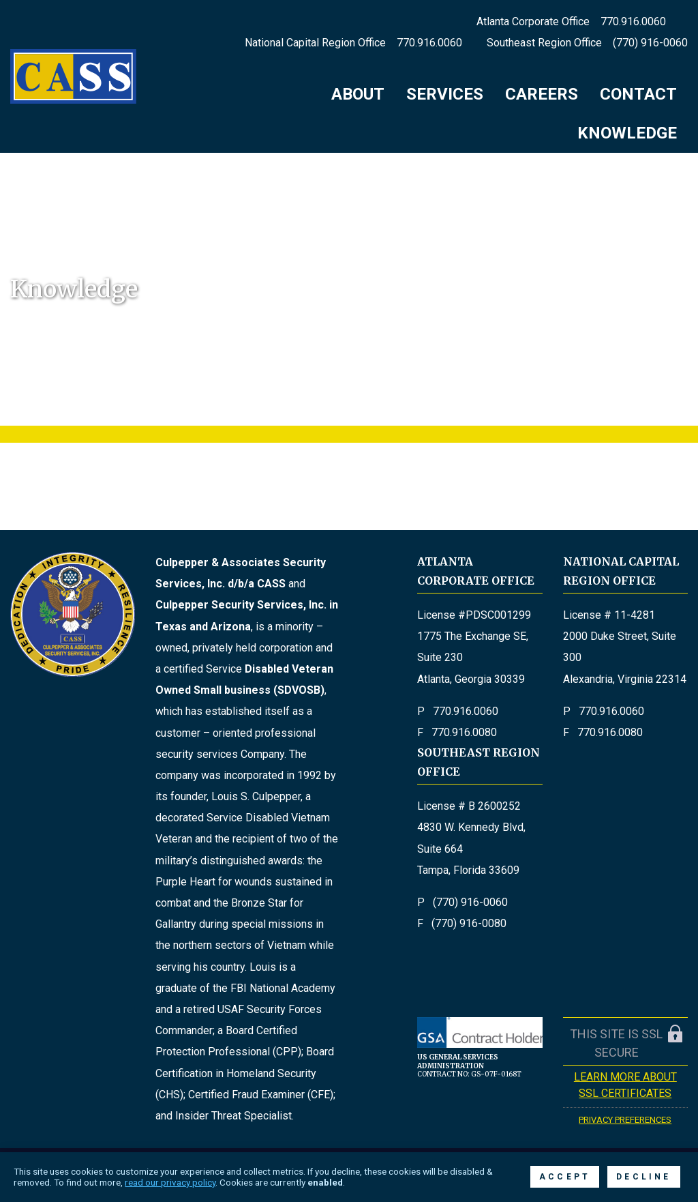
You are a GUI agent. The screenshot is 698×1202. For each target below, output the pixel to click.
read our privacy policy (170, 1182)
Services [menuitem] (444, 94)
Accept (564, 1177)
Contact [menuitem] (638, 94)
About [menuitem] (357, 94)
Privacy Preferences (625, 1120)
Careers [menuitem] (541, 94)
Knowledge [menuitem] (627, 133)
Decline (643, 1177)
